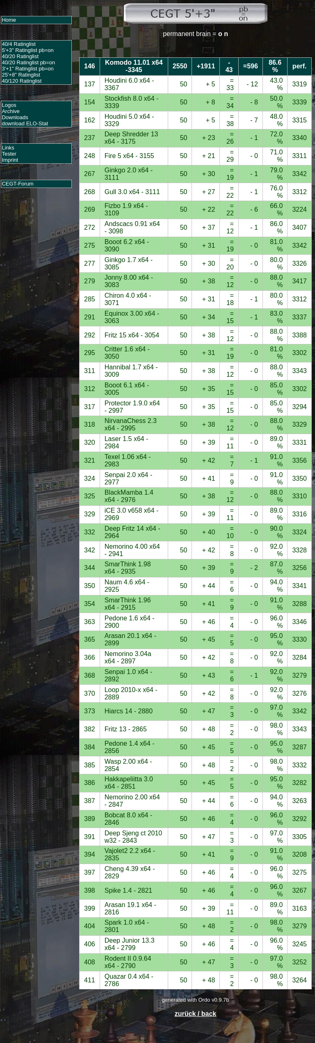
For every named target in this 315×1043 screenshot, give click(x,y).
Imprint (10, 160)
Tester (9, 154)
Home (9, 20)
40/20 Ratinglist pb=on (28, 62)
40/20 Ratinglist (20, 56)
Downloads (15, 117)
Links (8, 148)
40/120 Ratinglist (21, 81)
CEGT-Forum (17, 184)
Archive (10, 111)
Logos (9, 105)
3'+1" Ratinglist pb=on (27, 69)
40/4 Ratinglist (18, 44)
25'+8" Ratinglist (21, 75)
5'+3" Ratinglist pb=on (27, 50)
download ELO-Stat (25, 123)
